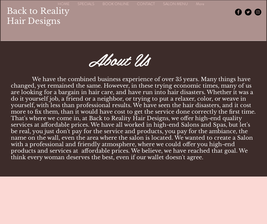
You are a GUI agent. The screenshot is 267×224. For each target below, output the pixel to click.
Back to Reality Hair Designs (38, 16)
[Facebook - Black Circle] (238, 12)
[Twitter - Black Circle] (248, 12)
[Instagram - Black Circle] (258, 12)
